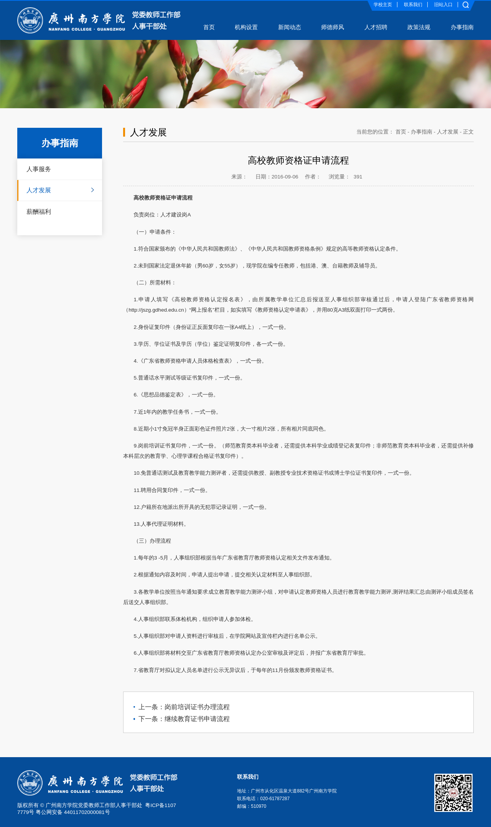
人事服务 (38, 168)
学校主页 (383, 4)
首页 (400, 132)
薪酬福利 (38, 211)
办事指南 (421, 132)
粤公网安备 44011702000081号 (73, 812)
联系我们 (413, 4)
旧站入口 (443, 4)
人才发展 (38, 190)
